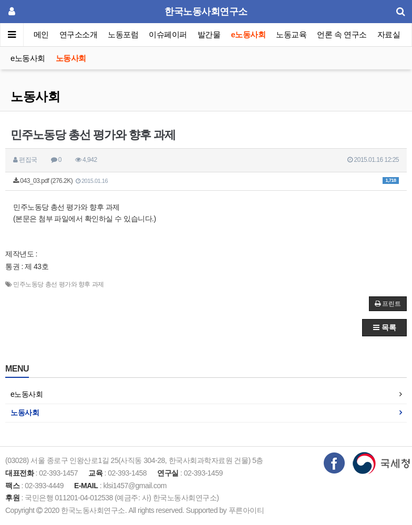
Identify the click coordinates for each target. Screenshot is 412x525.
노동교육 (291, 34)
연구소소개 (78, 34)
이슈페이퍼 (168, 34)
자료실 (388, 34)
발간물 (209, 34)
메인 (41, 34)
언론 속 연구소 (341, 34)
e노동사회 (248, 34)
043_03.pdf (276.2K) (206, 180)
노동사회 (71, 58)
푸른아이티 (246, 510)
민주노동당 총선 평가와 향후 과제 (58, 284)
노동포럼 (123, 34)
